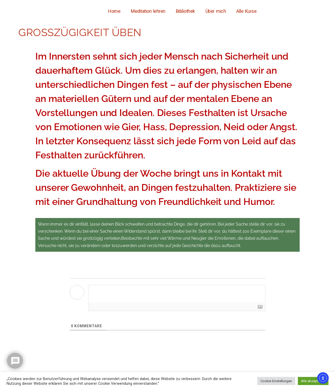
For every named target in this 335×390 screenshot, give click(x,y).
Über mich (215, 11)
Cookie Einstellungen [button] (276, 381)
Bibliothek (185, 11)
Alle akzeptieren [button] (313, 381)
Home (114, 11)
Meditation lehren (148, 11)
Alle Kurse (246, 11)
